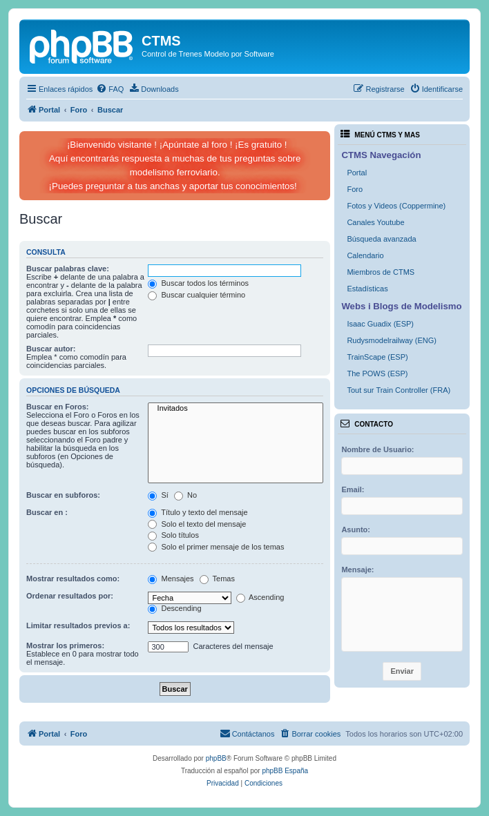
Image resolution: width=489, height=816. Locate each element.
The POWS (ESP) (377, 373)
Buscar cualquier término (196, 295)
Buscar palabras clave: (67, 268)
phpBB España (285, 771)
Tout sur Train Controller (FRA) (398, 390)
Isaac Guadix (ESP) (380, 324)
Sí (158, 495)
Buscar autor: (51, 348)
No (185, 495)
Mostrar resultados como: (72, 578)
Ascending (260, 597)
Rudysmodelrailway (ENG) (392, 340)
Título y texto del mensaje (197, 512)
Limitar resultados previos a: (78, 625)
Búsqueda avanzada (381, 239)
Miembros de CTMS (380, 272)
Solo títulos (173, 535)
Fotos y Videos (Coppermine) (396, 206)
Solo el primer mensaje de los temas (216, 547)
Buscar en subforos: (63, 495)
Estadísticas (367, 288)
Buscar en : (47, 512)
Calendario (365, 255)
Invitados (235, 409)
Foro (355, 189)
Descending (174, 608)
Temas (217, 578)
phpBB (216, 758)
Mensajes (170, 578)
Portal (357, 172)
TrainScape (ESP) (377, 357)
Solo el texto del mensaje (197, 524)
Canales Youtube (375, 222)
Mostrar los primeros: (65, 645)
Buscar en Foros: (57, 406)
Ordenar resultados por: (69, 596)
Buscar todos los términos (198, 283)
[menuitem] (110, 89)
